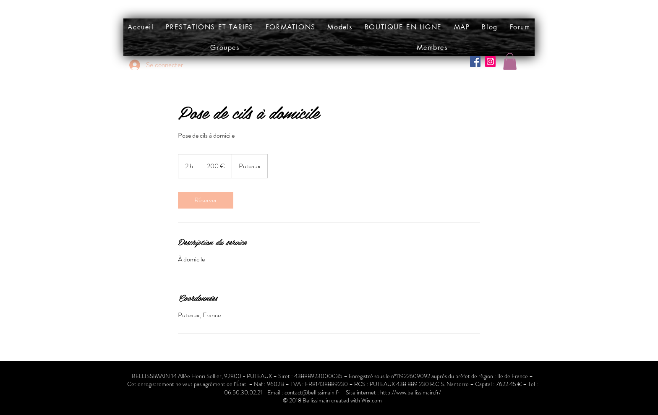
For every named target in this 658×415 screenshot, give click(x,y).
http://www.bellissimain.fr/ (410, 392)
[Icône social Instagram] (490, 61)
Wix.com (371, 400)
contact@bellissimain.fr (312, 392)
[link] (205, 200)
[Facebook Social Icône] (475, 61)
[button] (340, 27)
